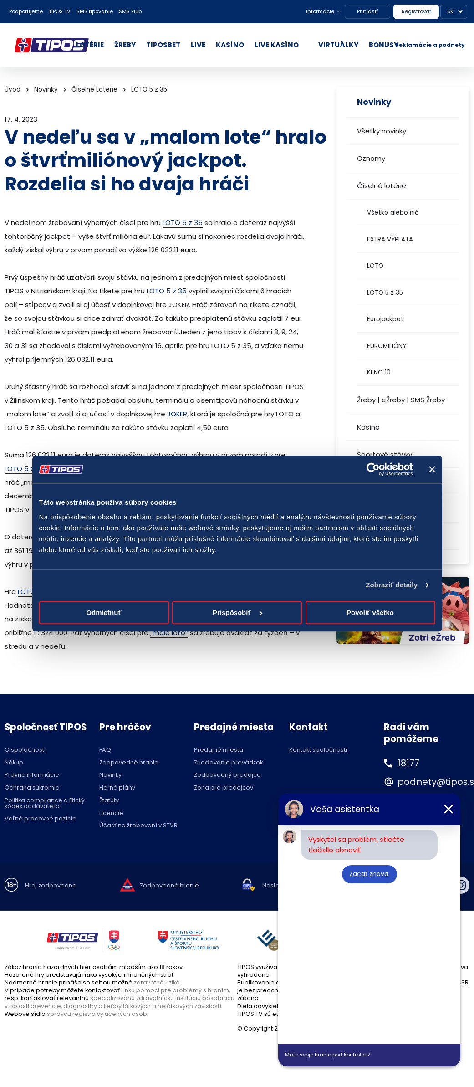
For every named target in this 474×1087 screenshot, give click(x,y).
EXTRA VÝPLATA (390, 239)
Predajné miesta (218, 750)
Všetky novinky (381, 131)
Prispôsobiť (237, 612)
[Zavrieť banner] (432, 469)
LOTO (375, 265)
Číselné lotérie (381, 185)
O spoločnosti (25, 750)
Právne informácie (32, 775)
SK (450, 11)
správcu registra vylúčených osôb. (97, 1014)
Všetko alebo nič (392, 212)
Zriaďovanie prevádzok (228, 763)
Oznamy (371, 158)
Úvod (12, 89)
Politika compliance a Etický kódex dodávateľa (45, 804)
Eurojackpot (385, 319)
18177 (409, 763)
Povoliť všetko (370, 612)
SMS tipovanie (94, 11)
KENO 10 (379, 372)
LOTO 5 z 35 (385, 292)
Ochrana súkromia (32, 788)
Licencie (111, 813)
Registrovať (416, 11)
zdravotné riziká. (157, 982)
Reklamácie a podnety (430, 45)
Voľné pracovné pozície (40, 819)
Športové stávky (384, 454)
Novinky (46, 89)
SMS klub (130, 11)
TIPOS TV (60, 11)
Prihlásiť (367, 11)
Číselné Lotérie (94, 89)
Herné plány (117, 788)
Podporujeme (26, 11)
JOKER (177, 414)
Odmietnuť (103, 612)
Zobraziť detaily (392, 585)
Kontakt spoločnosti (318, 750)
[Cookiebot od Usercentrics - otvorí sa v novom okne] (373, 469)
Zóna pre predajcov (223, 788)
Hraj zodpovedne (50, 886)
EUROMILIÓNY (386, 346)
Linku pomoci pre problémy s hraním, (175, 990)
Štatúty (109, 801)
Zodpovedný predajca (227, 775)
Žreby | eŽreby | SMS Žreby (401, 400)
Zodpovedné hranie (128, 763)
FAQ (105, 750)
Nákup (14, 763)
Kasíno (368, 427)
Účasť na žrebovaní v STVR (138, 826)
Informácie (320, 11)
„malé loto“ (169, 632)
